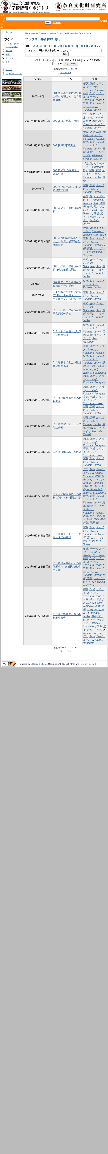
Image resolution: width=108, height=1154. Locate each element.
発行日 (9, 50)
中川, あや (89, 259)
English (104, 21)
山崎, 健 (100, 132)
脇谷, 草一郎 (90, 486)
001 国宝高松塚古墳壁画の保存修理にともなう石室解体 (67, 96)
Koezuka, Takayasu (94, 90)
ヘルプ (9, 69)
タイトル (10, 58)
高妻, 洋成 (89, 93)
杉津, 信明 (93, 519)
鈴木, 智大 (89, 599)
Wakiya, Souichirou (94, 372)
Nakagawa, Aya (92, 266)
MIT (73, 664)
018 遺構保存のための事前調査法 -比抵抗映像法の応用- (67, 566)
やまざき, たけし (93, 135)
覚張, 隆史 (89, 132)
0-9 (33, 46)
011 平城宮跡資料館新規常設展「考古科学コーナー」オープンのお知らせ (67, 295)
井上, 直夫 (89, 114)
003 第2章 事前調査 (64, 145)
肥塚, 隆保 (89, 83)
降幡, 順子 (89, 103)
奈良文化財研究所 (2, 21)
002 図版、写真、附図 (66, 120)
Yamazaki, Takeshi (94, 138)
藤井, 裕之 (93, 206)
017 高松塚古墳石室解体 (67, 451)
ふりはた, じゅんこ (94, 124)
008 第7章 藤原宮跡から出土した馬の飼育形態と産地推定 (67, 241)
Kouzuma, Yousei (93, 100)
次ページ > (65, 72)
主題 (8, 62)
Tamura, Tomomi (92, 483)
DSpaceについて (14, 73)
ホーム (9, 32)
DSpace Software (39, 664)
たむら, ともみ (95, 479)
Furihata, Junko (92, 109)
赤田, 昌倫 (89, 469)
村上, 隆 (87, 163)
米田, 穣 (97, 158)
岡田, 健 (94, 522)
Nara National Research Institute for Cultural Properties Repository (57, 33)
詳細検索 (57, 22)
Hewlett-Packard (88, 664)
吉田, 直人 (89, 515)
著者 (8, 54)
